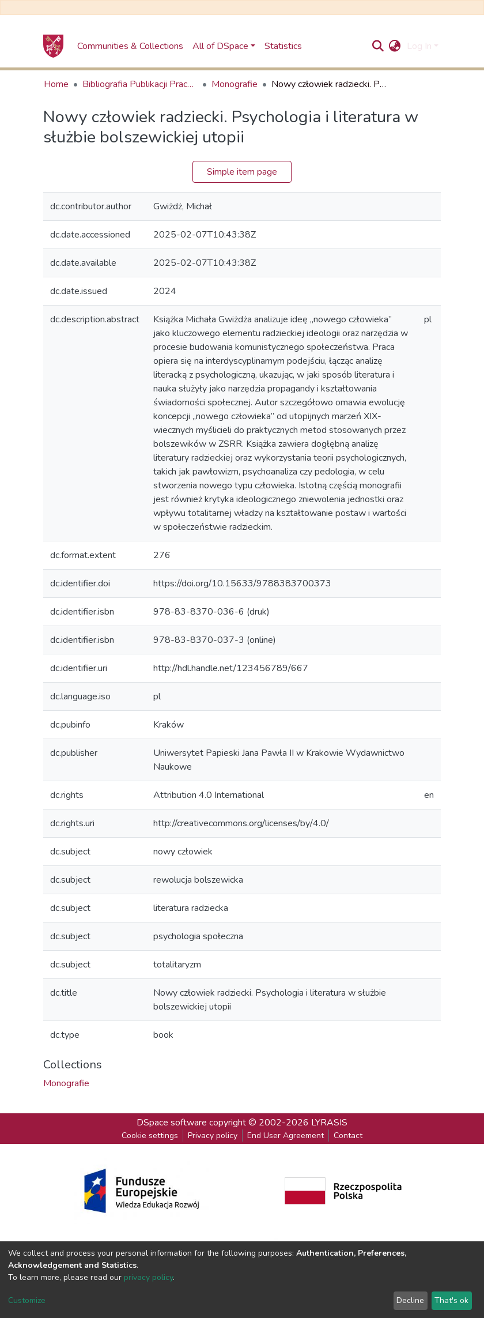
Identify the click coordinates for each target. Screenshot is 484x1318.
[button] (394, 46)
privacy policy (148, 1277)
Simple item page (242, 171)
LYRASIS (329, 1122)
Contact (348, 1135)
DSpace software (172, 1122)
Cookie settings (150, 1135)
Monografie (234, 84)
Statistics (283, 46)
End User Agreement (285, 1135)
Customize (27, 1300)
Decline (410, 1300)
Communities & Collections (130, 46)
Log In (419, 46)
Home (56, 84)
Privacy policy (212, 1135)
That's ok (451, 1300)
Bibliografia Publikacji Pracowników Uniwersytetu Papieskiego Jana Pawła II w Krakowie (140, 84)
